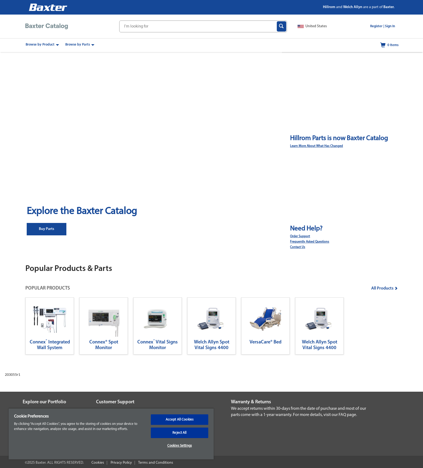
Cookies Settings (179, 446)
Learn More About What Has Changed (316, 146)
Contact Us (297, 247)
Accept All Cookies (179, 419)
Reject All (179, 433)
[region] (111, 433)
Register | (377, 26)
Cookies (97, 463)
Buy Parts (46, 229)
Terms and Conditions (155, 463)
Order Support (300, 236)
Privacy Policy (121, 463)
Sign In (390, 26)
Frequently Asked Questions (309, 241)
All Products (384, 288)
